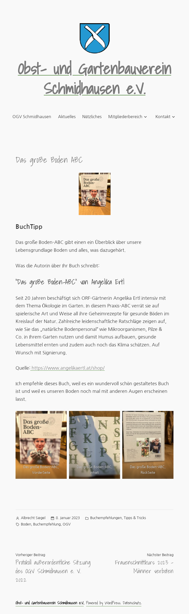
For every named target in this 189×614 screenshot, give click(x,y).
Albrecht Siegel (33, 518)
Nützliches (92, 117)
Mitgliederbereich (125, 117)
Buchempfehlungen (106, 518)
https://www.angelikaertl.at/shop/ (67, 368)
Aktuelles (67, 117)
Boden (26, 524)
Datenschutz (132, 602)
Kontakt (162, 117)
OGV (67, 524)
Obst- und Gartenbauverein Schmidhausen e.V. (94, 78)
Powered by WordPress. (104, 602)
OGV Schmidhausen (31, 117)
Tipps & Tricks (135, 518)
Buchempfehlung (47, 524)
